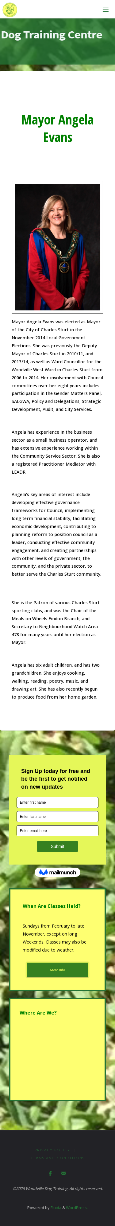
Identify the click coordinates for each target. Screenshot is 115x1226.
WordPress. (77, 1207)
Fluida (55, 1207)
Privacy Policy (52, 1150)
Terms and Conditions (58, 1158)
